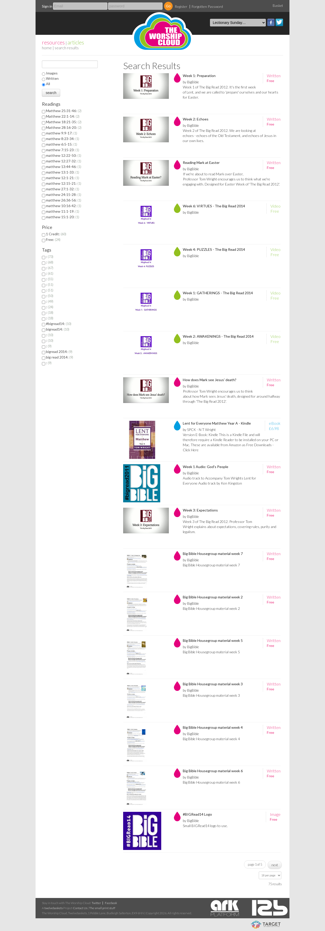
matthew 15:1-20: (62, 217)
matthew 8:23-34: (62, 138)
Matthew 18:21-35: (64, 122)
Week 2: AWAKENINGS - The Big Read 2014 (218, 336)
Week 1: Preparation (199, 75)
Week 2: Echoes (195, 119)
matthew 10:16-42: (63, 206)
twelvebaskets (53, 908)
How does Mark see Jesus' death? (209, 380)
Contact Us (80, 908)
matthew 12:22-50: (63, 155)
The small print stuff (102, 908)
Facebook (271, 22)
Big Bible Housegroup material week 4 (213, 727)
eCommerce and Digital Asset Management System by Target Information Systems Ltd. (266, 924)
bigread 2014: (59, 351)
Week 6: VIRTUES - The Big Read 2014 (214, 206)
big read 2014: (59, 357)
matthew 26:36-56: (63, 200)
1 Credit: (56, 234)
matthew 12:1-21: (62, 178)
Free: (53, 239)
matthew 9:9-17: (61, 133)
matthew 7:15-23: (62, 150)
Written (52, 78)
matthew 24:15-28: (63, 194)
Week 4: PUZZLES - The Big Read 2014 (214, 249)
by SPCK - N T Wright (199, 429)
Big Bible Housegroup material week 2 (213, 597)
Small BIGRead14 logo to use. (205, 826)
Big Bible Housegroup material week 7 (213, 553)
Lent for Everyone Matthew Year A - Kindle (217, 423)
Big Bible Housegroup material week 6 (213, 771)
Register (181, 6)
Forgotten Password (207, 6)
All (48, 84)
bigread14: (57, 329)
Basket (278, 6)
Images (52, 73)
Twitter (279, 22)
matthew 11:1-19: (62, 211)
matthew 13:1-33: (62, 172)
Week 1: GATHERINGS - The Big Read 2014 (218, 293)
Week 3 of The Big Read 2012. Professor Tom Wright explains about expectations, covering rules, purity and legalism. (229, 526)
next (274, 865)
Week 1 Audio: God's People (205, 466)
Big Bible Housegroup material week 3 (213, 684)
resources (53, 42)
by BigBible (191, 82)
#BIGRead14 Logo (197, 814)
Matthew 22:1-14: (62, 116)
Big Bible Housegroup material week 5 (213, 640)
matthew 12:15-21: (63, 183)
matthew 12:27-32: (63, 161)
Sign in (47, 6)
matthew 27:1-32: (62, 189)
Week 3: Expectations (200, 510)
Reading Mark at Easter (201, 162)
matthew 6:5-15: (61, 144)
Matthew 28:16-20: (64, 127)
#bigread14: (58, 323)
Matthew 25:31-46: (64, 110)
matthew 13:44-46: (63, 166)
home (47, 47)
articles (76, 42)
